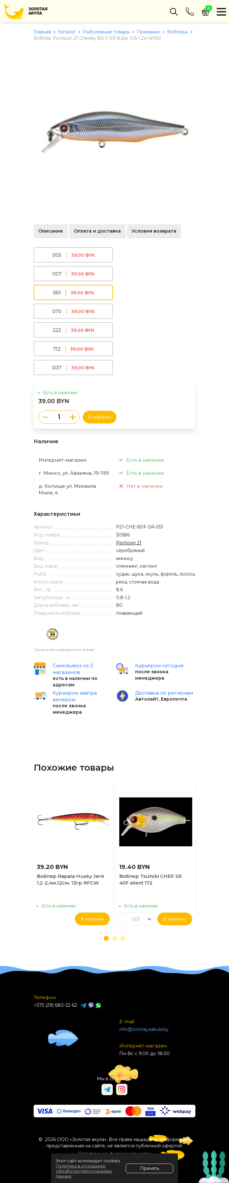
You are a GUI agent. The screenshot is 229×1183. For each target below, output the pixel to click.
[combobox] (136, 919)
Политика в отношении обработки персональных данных (84, 1171)
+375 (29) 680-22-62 (55, 1005)
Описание (50, 231)
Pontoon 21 (128, 543)
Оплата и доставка (97, 231)
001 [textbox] (136, 919)
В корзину (99, 417)
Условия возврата (154, 231)
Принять (149, 1168)
